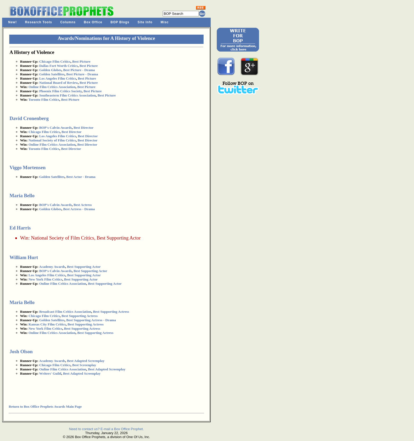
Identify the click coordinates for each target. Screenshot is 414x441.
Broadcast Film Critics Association (65, 312)
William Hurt (24, 257)
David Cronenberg (29, 118)
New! (12, 22)
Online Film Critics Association (52, 87)
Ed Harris (20, 228)
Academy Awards (52, 267)
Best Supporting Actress (111, 312)
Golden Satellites (51, 74)
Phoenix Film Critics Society (60, 91)
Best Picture (81, 61)
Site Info (145, 22)
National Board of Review (58, 83)
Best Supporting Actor (119, 238)
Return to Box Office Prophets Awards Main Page (45, 406)
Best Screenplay (84, 365)
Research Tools (38, 22)
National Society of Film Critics (52, 140)
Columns (68, 22)
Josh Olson (21, 351)
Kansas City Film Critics (47, 324)
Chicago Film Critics (54, 61)
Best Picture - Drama (79, 70)
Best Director (84, 128)
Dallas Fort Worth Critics (58, 66)
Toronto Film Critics (44, 100)
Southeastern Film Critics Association (67, 95)
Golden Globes (50, 70)
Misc (165, 22)
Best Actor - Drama (80, 177)
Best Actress (83, 205)
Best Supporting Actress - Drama (91, 320)
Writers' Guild (50, 373)
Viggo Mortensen (28, 167)
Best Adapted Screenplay (86, 361)
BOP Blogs (120, 22)
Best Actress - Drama (79, 209)
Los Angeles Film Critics (57, 78)
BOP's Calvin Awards (55, 128)
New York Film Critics (45, 279)
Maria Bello (22, 195)
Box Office (93, 22)
